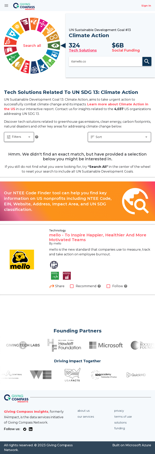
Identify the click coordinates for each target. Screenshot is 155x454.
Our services (86, 416)
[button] (19, 137)
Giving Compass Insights (26, 411)
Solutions (120, 422)
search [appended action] (147, 61)
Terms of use (123, 416)
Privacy (119, 410)
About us (84, 410)
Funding (119, 428)
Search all (32, 45)
